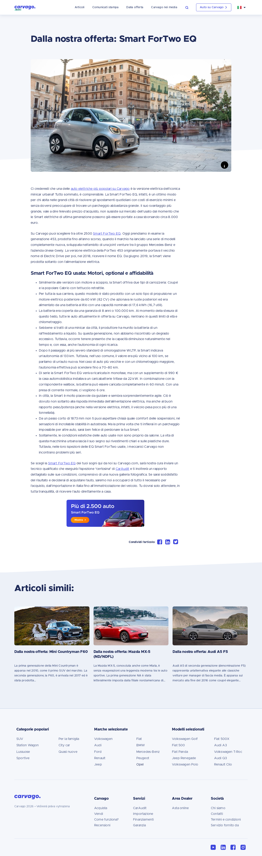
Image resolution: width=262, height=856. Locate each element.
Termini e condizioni (226, 819)
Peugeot (142, 758)
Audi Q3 (220, 758)
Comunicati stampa (98, 7)
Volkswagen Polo (185, 764)
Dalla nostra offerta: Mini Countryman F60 (51, 652)
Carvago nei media (157, 7)
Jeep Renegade (184, 758)
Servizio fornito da (225, 825)
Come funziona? (106, 819)
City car (64, 745)
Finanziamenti (143, 819)
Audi (98, 745)
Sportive (23, 758)
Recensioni (102, 825)
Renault (99, 758)
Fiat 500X (221, 739)
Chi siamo (218, 808)
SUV (19, 739)
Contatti (217, 813)
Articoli (72, 7)
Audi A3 (220, 745)
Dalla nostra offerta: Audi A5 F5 (200, 652)
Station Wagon (27, 745)
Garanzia (139, 825)
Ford (98, 751)
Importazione (143, 813)
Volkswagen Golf (185, 739)
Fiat (139, 739)
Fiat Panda (180, 751)
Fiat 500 (178, 745)
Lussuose (23, 751)
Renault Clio (223, 764)
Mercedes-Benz (148, 751)
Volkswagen (103, 739)
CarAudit (140, 808)
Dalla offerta (127, 7)
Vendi (98, 813)
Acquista (100, 808)
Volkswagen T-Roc (228, 751)
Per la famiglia (69, 739)
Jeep (98, 764)
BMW (140, 745)
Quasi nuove (68, 751)
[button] (182, 7)
